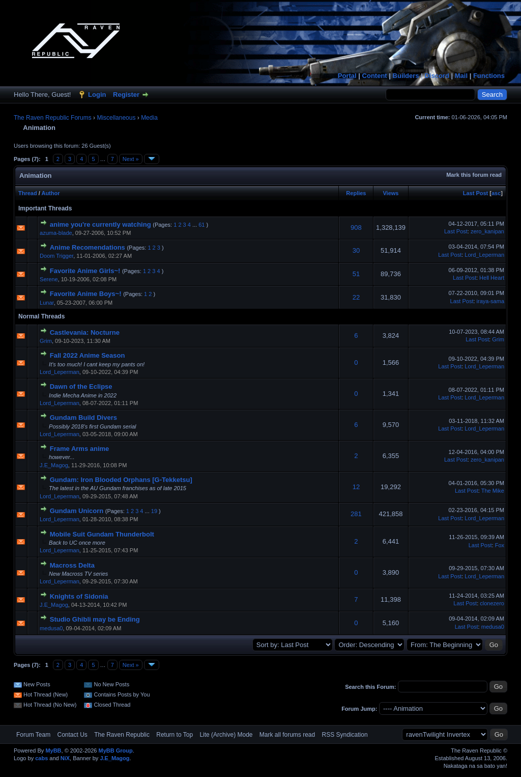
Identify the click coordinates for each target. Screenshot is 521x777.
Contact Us (72, 734)
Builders (406, 75)
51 (356, 274)
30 (356, 250)
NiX (65, 758)
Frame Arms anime (79, 448)
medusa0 (51, 628)
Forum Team (33, 734)
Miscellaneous (116, 117)
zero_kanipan (487, 231)
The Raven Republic (122, 734)
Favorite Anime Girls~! (85, 271)
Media (149, 117)
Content (374, 75)
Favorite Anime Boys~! (86, 294)
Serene (48, 279)
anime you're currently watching (100, 224)
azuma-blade (56, 233)
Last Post (475, 193)
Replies (356, 193)
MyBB (53, 750)
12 (356, 487)
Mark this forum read (474, 175)
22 (356, 297)
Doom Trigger (56, 256)
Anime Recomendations (87, 247)
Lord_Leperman (484, 255)
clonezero (492, 603)
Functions (489, 75)
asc (496, 193)
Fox (499, 545)
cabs (41, 758)
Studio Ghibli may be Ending (95, 619)
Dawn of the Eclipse (81, 386)
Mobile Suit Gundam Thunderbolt (102, 534)
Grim (46, 341)
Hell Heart (491, 278)
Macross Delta (72, 565)
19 (154, 511)
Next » (131, 159)
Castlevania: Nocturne (85, 332)
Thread (27, 193)
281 (356, 514)
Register (126, 94)
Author (50, 193)
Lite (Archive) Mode (225, 734)
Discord (436, 75)
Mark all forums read (287, 734)
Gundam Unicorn (76, 511)
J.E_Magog (54, 465)
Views (390, 193)
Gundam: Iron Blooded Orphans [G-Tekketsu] (121, 480)
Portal (347, 75)
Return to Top (174, 734)
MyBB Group (115, 750)
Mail (461, 75)
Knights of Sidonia (79, 596)
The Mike (492, 491)
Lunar (47, 303)
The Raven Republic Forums (53, 117)
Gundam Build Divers (83, 417)
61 (201, 225)
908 (356, 227)
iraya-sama (490, 301)
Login (97, 94)
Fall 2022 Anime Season (87, 355)
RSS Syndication (345, 734)
